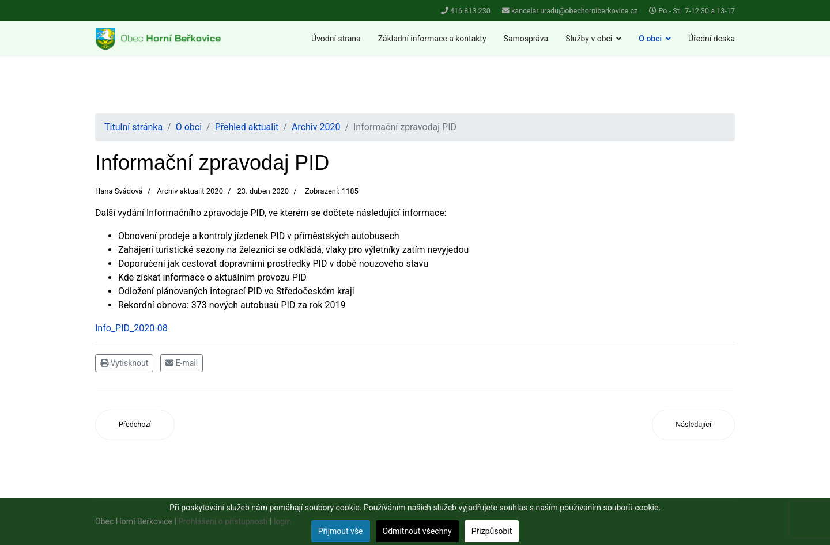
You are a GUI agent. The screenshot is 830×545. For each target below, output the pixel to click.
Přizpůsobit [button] (491, 531)
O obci (650, 38)
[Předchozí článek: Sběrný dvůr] (135, 425)
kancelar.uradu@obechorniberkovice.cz (574, 10)
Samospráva (526, 38)
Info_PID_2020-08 (131, 328)
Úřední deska (711, 38)
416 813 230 (470, 10)
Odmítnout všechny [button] (417, 531)
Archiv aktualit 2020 (190, 191)
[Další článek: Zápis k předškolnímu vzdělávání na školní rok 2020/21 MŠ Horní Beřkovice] (693, 425)
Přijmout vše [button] (340, 531)
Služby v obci (588, 38)
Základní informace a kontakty (432, 38)
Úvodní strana (336, 38)
